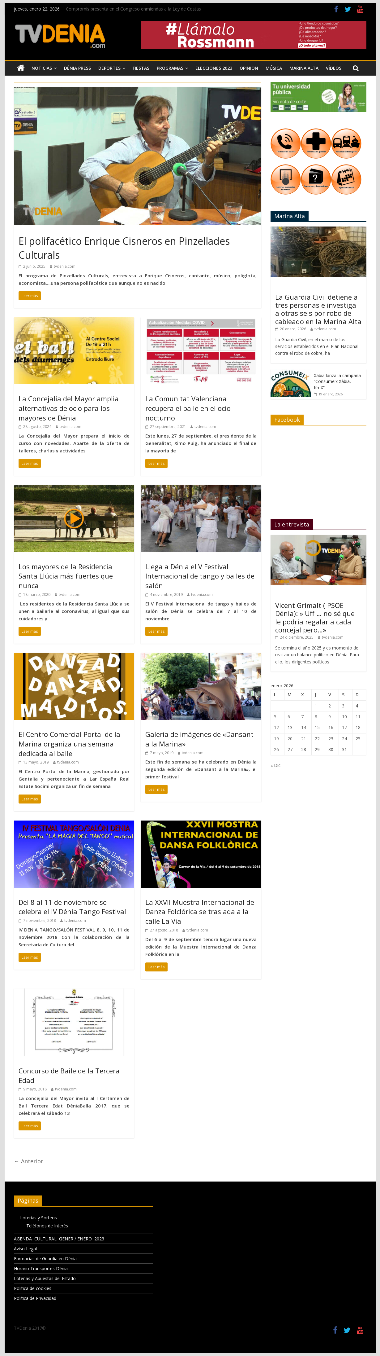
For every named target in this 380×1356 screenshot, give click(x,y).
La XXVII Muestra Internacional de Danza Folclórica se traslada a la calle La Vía (199, 911)
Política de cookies (32, 1288)
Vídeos (333, 68)
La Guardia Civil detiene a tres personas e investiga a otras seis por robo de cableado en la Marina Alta (318, 309)
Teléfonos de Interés (47, 1226)
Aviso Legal (25, 1249)
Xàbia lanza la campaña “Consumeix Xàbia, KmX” (337, 381)
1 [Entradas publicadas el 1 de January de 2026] (316, 706)
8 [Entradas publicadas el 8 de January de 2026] (316, 717)
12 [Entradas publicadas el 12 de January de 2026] (276, 727)
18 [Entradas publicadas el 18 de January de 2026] (358, 727)
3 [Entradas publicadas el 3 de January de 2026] (343, 706)
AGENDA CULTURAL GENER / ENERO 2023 (59, 1239)
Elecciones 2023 (213, 68)
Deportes (109, 68)
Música (274, 68)
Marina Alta (303, 68)
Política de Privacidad (35, 1298)
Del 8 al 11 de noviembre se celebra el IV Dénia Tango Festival (72, 906)
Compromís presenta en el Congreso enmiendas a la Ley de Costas (133, 9)
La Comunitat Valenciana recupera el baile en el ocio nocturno (188, 408)
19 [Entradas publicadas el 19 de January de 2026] (276, 739)
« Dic (275, 765)
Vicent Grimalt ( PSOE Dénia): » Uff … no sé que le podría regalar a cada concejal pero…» (315, 617)
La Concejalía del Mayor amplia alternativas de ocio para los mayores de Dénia (69, 408)
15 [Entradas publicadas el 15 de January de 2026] (317, 727)
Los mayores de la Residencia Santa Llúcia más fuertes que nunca (66, 576)
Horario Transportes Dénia (41, 1268)
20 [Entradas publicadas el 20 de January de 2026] (290, 739)
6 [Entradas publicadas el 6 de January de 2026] (289, 717)
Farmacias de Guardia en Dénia (45, 1258)
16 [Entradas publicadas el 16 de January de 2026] (330, 727)
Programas (170, 68)
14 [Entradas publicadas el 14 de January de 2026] (303, 727)
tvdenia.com (64, 266)
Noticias (42, 68)
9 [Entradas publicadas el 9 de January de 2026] (329, 717)
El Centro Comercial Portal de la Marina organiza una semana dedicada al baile (69, 743)
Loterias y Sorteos (38, 1218)
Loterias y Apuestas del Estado (45, 1278)
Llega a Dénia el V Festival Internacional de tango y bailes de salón (199, 576)
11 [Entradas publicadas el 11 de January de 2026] (358, 717)
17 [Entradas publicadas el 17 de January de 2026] (344, 727)
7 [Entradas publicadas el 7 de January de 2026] (302, 717)
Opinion (249, 68)
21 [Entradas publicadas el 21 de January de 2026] (303, 739)
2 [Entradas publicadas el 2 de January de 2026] (329, 706)
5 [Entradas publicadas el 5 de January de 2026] (275, 717)
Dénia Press (77, 68)
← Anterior (28, 1161)
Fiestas (141, 68)
